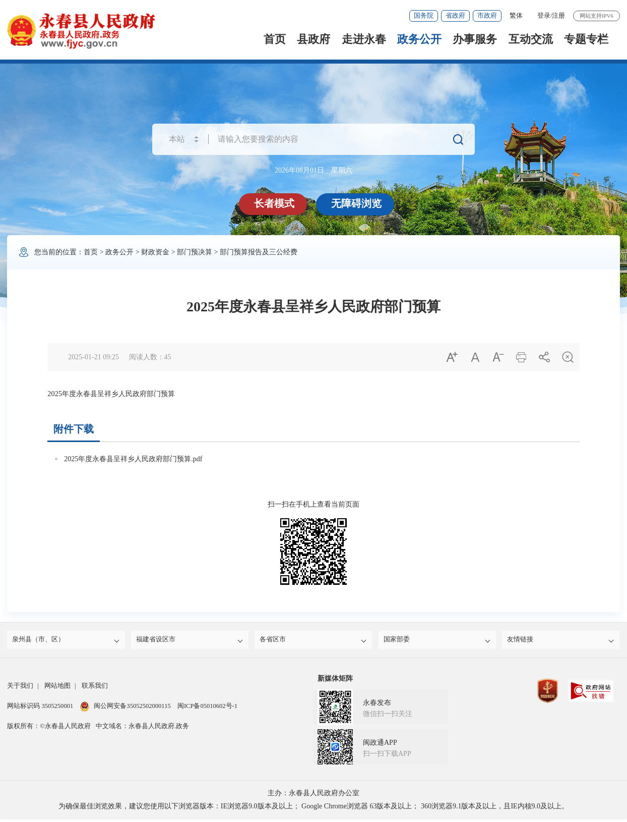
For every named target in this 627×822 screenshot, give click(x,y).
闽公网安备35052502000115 (125, 709)
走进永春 (364, 39)
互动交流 (531, 39)
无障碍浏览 (358, 203)
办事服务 (475, 39)
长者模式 (276, 203)
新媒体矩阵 (335, 681)
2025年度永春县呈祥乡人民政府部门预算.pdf (133, 459)
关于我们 (20, 688)
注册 (558, 15)
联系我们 (95, 688)
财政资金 (155, 252)
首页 (275, 39)
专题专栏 (586, 39)
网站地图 (57, 688)
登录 (543, 15)
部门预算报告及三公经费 (258, 252)
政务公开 (419, 39)
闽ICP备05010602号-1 (207, 709)
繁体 (516, 15)
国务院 (423, 15)
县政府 (313, 39)
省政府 (455, 15)
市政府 (487, 15)
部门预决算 (194, 252)
